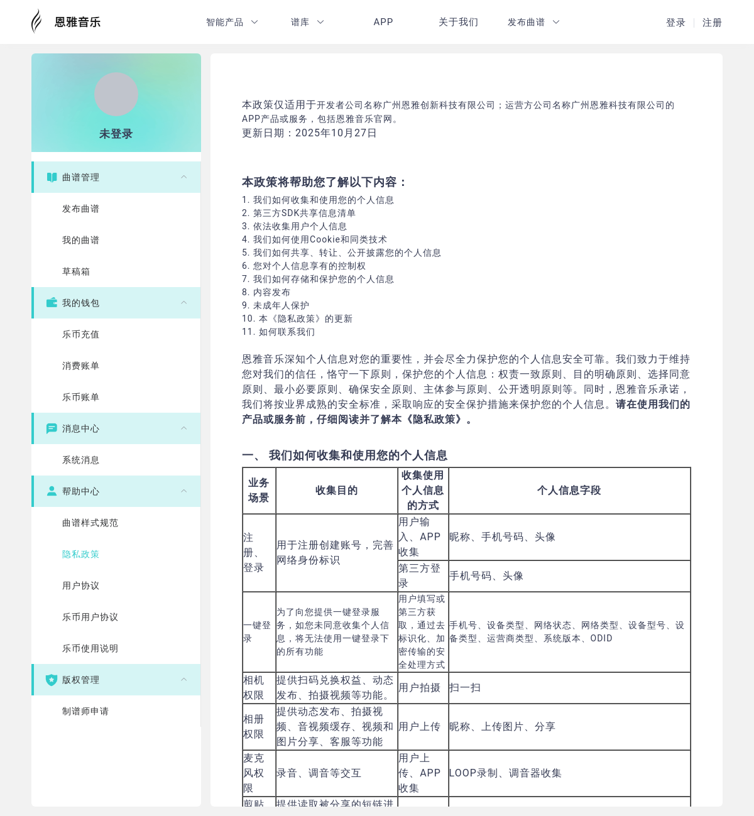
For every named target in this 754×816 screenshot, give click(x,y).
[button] (232, 22)
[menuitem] (115, 224)
